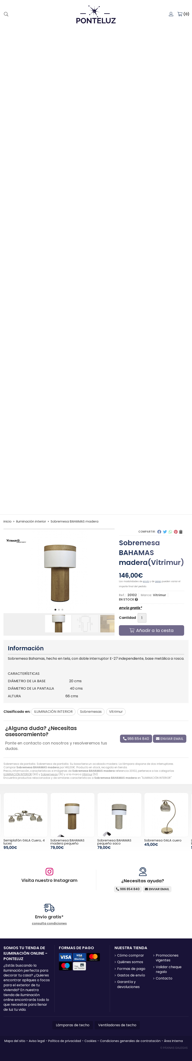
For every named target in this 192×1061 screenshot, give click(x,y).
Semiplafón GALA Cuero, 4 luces (24, 842)
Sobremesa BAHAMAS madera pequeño (67, 842)
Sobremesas (49, 774)
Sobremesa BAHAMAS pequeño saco (114, 842)
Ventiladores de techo (117, 1025)
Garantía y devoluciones (128, 984)
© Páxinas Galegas (174, 1047)
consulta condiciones (49, 923)
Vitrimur (87, 774)
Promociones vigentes (167, 958)
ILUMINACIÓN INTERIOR (17, 774)
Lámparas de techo (72, 1025)
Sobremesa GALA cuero (163, 840)
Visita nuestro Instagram (49, 880)
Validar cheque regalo (169, 969)
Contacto (164, 978)
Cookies (90, 1041)
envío (146, 581)
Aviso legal (37, 1041)
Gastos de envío (131, 975)
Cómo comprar (130, 955)
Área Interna (173, 1041)
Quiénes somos (130, 962)
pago (158, 581)
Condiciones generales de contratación (130, 1041)
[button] (55, 610)
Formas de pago (131, 968)
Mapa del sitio (14, 1041)
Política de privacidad (64, 1041)
